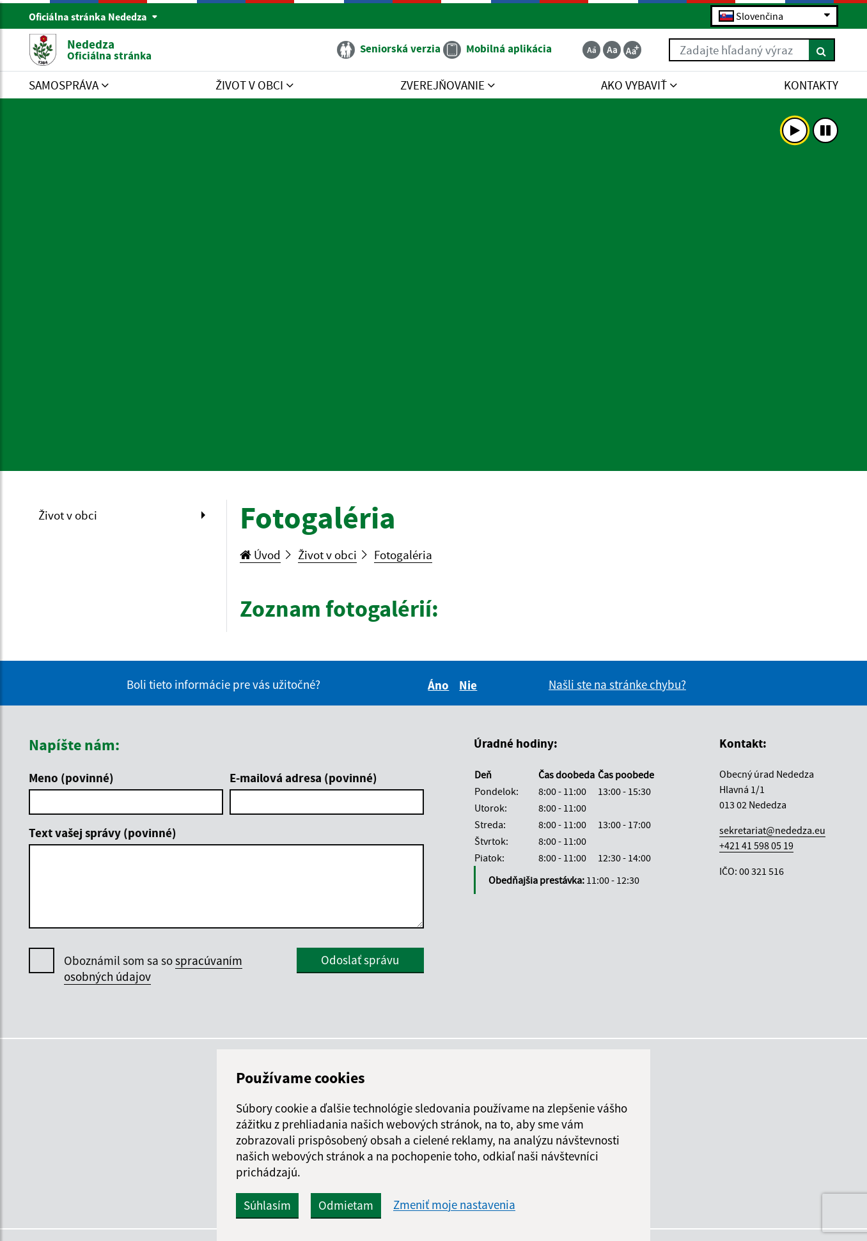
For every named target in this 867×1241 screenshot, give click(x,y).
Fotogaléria (403, 554)
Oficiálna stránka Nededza (93, 16)
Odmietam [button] (345, 1205)
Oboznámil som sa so (153, 969)
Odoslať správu (360, 959)
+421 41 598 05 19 (756, 845)
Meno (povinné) (71, 777)
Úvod (260, 554)
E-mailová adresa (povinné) (303, 777)
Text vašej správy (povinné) (102, 832)
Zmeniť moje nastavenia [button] (454, 1205)
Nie (470, 685)
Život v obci (67, 515)
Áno (440, 685)
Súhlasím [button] (267, 1205)
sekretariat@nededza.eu (772, 830)
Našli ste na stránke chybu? (617, 684)
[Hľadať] (822, 49)
